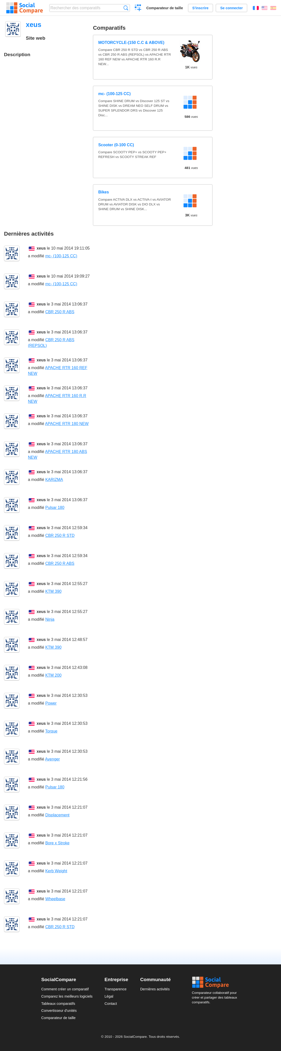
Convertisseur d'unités (59, 1011)
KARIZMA (54, 479)
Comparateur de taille (164, 8)
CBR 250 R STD (59, 535)
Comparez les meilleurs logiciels (67, 996)
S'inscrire (200, 8)
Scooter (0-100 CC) (116, 145)
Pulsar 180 (54, 507)
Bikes (103, 192)
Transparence (116, 989)
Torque (51, 731)
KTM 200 (53, 675)
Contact (111, 1004)
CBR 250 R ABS (59, 312)
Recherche (126, 7)
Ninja (49, 619)
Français (256, 8)
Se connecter (231, 8)
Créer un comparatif (138, 8)
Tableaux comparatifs (58, 1004)
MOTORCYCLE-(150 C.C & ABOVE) (131, 42)
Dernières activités (155, 989)
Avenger (52, 759)
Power (50, 703)
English (265, 8)
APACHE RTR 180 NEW (67, 424)
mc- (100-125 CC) (114, 94)
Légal (109, 996)
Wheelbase (55, 899)
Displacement (57, 815)
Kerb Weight (56, 871)
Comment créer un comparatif (65, 989)
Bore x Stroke (57, 843)
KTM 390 (53, 591)
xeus (41, 248)
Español (273, 8)
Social (216, 982)
